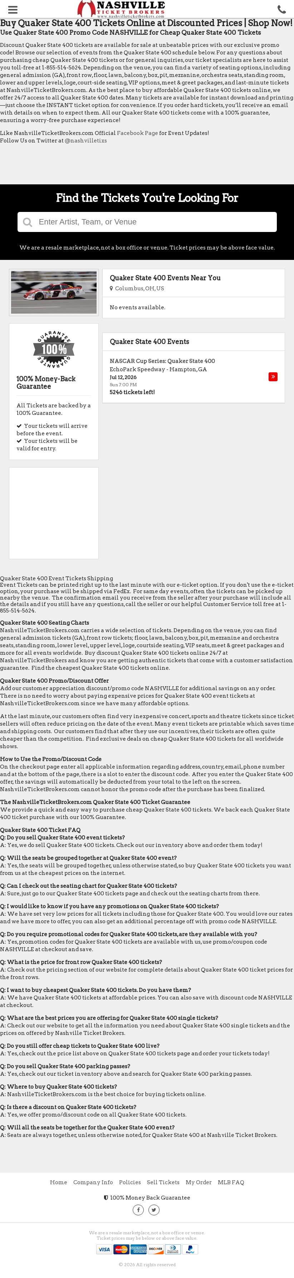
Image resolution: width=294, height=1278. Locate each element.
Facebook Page (137, 133)
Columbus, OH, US (137, 288)
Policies (130, 1182)
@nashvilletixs (86, 140)
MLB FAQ (231, 1182)
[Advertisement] (130, 166)
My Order (199, 1182)
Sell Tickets (163, 1182)
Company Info (93, 1182)
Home (58, 1182)
